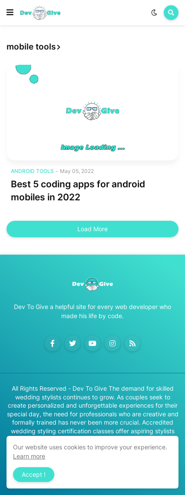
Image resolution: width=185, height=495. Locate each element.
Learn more (29, 456)
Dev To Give (90, 388)
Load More (92, 229)
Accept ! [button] (34, 474)
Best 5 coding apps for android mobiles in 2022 (78, 190)
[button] (10, 12)
